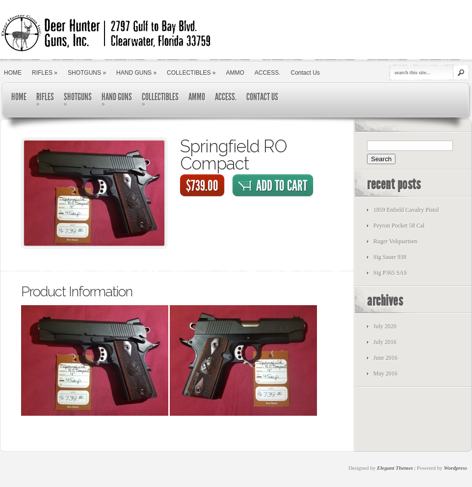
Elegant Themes (395, 468)
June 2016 (385, 357)
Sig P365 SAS (390, 272)
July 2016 (384, 342)
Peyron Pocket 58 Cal (398, 225)
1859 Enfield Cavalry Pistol (406, 209)
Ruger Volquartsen (395, 241)
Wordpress (455, 468)
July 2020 (384, 326)
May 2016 (385, 373)
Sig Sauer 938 (389, 257)
